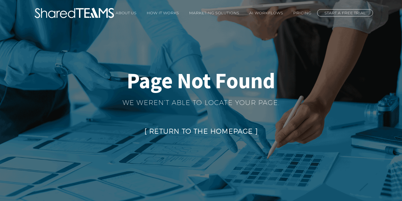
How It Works (163, 12)
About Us (126, 12)
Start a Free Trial (345, 12)
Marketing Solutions (214, 12)
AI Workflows (266, 12)
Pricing (302, 12)
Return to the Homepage (201, 131)
